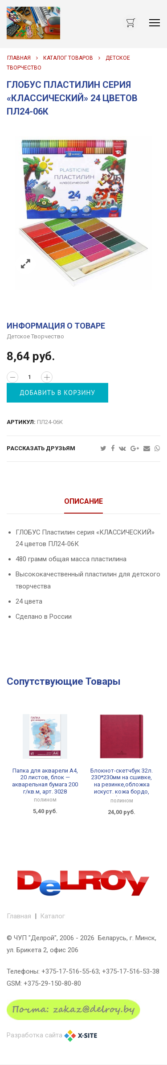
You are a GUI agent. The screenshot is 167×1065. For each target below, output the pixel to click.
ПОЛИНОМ (45, 800)
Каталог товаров (68, 58)
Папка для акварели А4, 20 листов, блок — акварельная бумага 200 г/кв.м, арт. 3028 (45, 781)
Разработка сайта (34, 1035)
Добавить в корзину (57, 392)
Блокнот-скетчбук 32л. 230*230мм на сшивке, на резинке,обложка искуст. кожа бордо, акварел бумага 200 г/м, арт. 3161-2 (122, 788)
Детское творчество (35, 336)
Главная (19, 58)
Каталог (52, 916)
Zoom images (26, 264)
